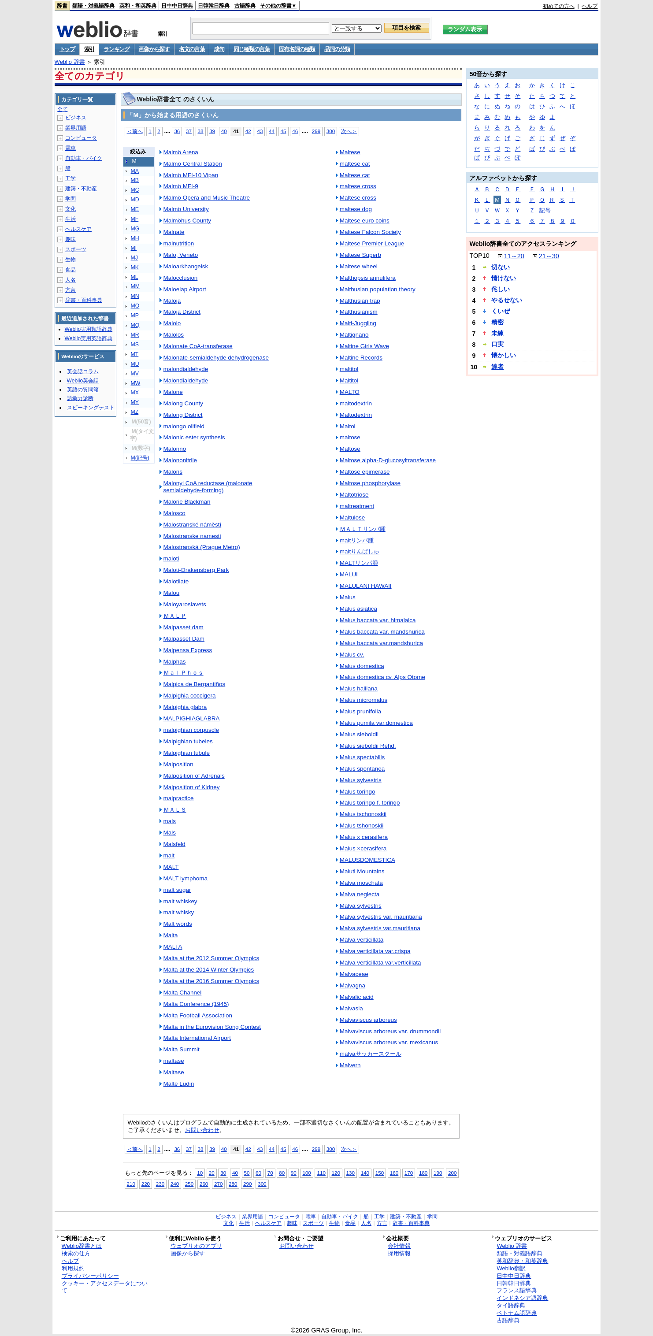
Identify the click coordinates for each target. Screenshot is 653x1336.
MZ (135, 412)
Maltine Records (361, 357)
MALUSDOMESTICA (367, 860)
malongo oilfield (183, 426)
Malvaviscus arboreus (368, 1020)
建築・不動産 (81, 189)
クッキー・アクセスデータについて (105, 1287)
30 (223, 1173)
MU (135, 364)
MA (135, 171)
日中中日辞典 (177, 5)
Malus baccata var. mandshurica (382, 631)
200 (452, 1173)
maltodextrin (356, 403)
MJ (134, 258)
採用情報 (399, 1253)
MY (135, 402)
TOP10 (479, 255)
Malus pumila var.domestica (376, 723)
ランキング (117, 49)
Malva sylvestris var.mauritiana (380, 928)
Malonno (174, 448)
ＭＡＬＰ (174, 615)
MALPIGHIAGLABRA (191, 718)
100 (306, 1173)
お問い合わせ (202, 1130)
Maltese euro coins (365, 220)
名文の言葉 (192, 49)
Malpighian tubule (186, 753)
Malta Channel (182, 992)
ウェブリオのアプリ (196, 1246)
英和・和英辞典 (137, 5)
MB (135, 180)
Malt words (177, 923)
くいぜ (500, 311)
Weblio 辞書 (70, 62)
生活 (70, 219)
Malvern (350, 1065)
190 (438, 1173)
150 (379, 1173)
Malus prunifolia (360, 711)
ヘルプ (589, 6)
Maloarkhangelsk (185, 266)
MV (135, 374)
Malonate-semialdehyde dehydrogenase (216, 357)
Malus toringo (357, 791)
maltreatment (357, 506)
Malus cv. (352, 654)
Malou (171, 593)
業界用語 (75, 128)
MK (135, 267)
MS (135, 344)
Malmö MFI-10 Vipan (191, 175)
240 (175, 1184)
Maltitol (349, 380)
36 (177, 131)
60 (258, 1173)
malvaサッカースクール (370, 1053)
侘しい (500, 289)
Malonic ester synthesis (194, 437)
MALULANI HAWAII (366, 586)
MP (135, 315)
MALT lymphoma (185, 878)
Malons (172, 471)
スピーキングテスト (91, 408)
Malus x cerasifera (364, 837)
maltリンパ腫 (357, 540)
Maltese (350, 152)
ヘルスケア (78, 229)
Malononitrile (180, 460)
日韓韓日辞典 (214, 5)
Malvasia (351, 1008)
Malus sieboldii (359, 734)
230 (160, 1184)
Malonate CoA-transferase (198, 346)
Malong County (183, 403)
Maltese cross (358, 197)
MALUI (349, 574)
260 (204, 1184)
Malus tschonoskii (363, 814)
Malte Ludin (178, 1083)
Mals (169, 832)
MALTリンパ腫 (359, 563)
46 (295, 131)
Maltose (350, 448)
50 (247, 1173)
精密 (497, 322)
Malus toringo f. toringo (370, 802)
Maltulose (352, 517)
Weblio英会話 (83, 381)
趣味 (70, 239)
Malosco (174, 513)
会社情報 (399, 1246)
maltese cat (355, 163)
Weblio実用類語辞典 (88, 329)
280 (233, 1184)
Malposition (178, 764)
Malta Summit (181, 1049)
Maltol (348, 426)
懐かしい (503, 355)
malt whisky (178, 912)
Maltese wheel (359, 266)
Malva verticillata (361, 939)
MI (134, 248)
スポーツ (75, 249)
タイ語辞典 (511, 1305)
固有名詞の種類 (297, 49)
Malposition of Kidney (191, 787)
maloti (171, 558)
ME (135, 209)
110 (321, 1173)
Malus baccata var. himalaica (378, 620)
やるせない (506, 300)
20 (212, 1173)
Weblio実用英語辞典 (88, 338)
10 (200, 1173)
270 (218, 1184)
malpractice (178, 798)
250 (189, 1184)
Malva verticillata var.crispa (375, 951)
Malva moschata (361, 883)
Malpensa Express (187, 650)
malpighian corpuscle (191, 730)
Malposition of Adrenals (194, 775)
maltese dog (356, 209)
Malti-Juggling (358, 323)
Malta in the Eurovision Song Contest (212, 1027)
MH (135, 238)
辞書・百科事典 (83, 300)
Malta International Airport (197, 1038)
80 (282, 1173)
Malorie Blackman (187, 501)
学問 (70, 199)
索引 (89, 49)
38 (201, 131)
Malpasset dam (183, 627)
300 (330, 131)
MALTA (172, 946)
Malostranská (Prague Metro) (201, 547)
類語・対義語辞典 (93, 5)
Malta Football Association (197, 1015)
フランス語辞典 (517, 1290)
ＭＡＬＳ (174, 809)
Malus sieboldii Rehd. (368, 745)
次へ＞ (349, 131)
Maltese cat (355, 175)
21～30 (549, 256)
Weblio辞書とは (82, 1246)
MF (135, 219)
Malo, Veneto (180, 255)
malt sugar (177, 890)
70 (270, 1173)
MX (135, 393)
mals (169, 821)
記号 (545, 210)
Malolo (172, 323)
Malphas (174, 661)
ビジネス (75, 118)
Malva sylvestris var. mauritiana (381, 916)
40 (224, 131)
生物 (70, 259)
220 (145, 1184)
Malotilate (176, 581)
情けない (503, 278)
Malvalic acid (357, 997)
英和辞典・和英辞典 (522, 1261)
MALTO (350, 392)
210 (131, 1184)
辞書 (62, 5)
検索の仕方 (76, 1253)
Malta (170, 935)
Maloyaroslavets (184, 604)
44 (272, 131)
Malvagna (352, 985)
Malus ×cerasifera (363, 848)
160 (394, 1173)
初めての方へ (559, 6)
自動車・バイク (83, 158)
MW (136, 383)
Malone (173, 392)
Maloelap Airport (184, 289)
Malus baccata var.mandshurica (381, 643)
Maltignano (354, 334)
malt (168, 855)
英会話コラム (83, 371)
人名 (70, 280)
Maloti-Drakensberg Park (196, 570)
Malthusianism (359, 311)
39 (212, 131)
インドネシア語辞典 (522, 1298)
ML (134, 277)
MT (135, 354)
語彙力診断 (80, 398)
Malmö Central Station (192, 163)
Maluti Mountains (362, 871)
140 (365, 1173)
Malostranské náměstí (192, 524)
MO (135, 306)
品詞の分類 (337, 49)
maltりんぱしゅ (359, 551)
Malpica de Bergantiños (194, 684)
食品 (70, 270)
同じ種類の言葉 (252, 49)
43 (260, 131)
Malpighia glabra (185, 707)
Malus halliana (359, 688)
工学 (70, 178)
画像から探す (154, 49)
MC (135, 190)
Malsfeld (174, 844)
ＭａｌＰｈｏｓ (183, 672)
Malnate (174, 232)
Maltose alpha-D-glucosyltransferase (388, 460)
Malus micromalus (363, 700)
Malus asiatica (358, 608)
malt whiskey (180, 901)
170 (408, 1173)
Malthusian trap (360, 300)
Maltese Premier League (372, 243)
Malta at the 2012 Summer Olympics (211, 958)
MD (135, 200)
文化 (70, 209)
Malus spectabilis (362, 757)
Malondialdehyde (185, 380)
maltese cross (358, 186)
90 (294, 1173)
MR (135, 335)
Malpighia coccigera (189, 695)
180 (423, 1173)
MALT (171, 867)
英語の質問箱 (83, 389)
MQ (135, 325)
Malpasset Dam (183, 638)
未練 (497, 333)
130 (350, 1173)
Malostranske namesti (192, 536)
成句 (219, 49)
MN (135, 296)
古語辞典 (245, 5)
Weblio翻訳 (511, 1268)
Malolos (173, 334)
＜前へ (135, 131)
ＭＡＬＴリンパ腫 (363, 529)
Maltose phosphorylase (370, 483)
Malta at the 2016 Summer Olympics (211, 981)
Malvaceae (354, 974)
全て (62, 109)
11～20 (514, 256)
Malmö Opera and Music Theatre (206, 197)
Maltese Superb (360, 255)
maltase (173, 1061)
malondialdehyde (185, 369)
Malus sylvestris (361, 780)
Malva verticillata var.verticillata (380, 962)
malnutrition (178, 243)
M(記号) (140, 458)
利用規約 (73, 1268)
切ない (500, 267)
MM (135, 286)
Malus (348, 597)
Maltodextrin (356, 415)
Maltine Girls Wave (364, 346)
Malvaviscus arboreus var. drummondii (390, 1031)
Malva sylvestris (361, 905)
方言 (70, 290)
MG (135, 229)
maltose (350, 437)
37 (189, 131)
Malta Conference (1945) (196, 1004)
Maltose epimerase (365, 471)
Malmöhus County (187, 220)
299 (316, 131)
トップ (67, 49)
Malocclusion (180, 278)
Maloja (172, 300)
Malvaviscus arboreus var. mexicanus (389, 1042)
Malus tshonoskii (361, 825)
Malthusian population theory (378, 289)
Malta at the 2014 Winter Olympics (208, 969)
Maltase (173, 1072)
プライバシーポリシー (90, 1276)
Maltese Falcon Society (370, 232)
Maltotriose (354, 494)
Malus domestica (362, 666)
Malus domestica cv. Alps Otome (382, 677)
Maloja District (181, 311)
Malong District (183, 415)
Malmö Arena (180, 152)
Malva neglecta (360, 894)
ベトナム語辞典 (517, 1313)
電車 (70, 148)
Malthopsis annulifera (368, 278)
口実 (497, 344)
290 (247, 1184)
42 (248, 131)
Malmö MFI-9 (180, 186)
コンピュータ (81, 138)
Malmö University (186, 209)
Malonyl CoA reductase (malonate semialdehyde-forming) (207, 487)
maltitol (349, 369)
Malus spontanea (362, 768)
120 (336, 1173)
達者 (497, 366)
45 (283, 131)
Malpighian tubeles (188, 741)
